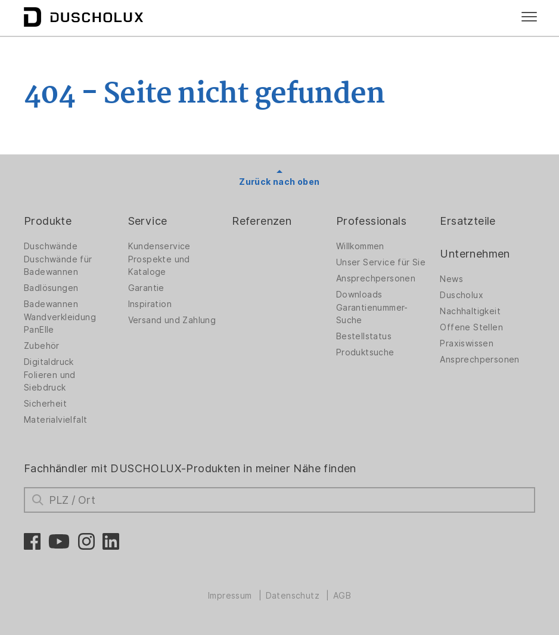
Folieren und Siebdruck (50, 381)
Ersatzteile (467, 221)
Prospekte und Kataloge (159, 266)
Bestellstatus (364, 336)
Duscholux (461, 295)
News (451, 279)
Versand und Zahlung (172, 320)
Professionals (371, 221)
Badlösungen (51, 288)
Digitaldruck (49, 362)
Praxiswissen (466, 343)
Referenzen (261, 221)
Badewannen (51, 304)
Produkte (48, 221)
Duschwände (50, 246)
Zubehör (42, 346)
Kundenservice (159, 246)
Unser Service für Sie (381, 262)
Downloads (359, 294)
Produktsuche (365, 352)
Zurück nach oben (279, 182)
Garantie (146, 288)
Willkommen (360, 246)
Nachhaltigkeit (470, 311)
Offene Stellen (471, 327)
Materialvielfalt (55, 420)
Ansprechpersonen (375, 278)
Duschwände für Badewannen (58, 266)
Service (147, 221)
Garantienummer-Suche (372, 314)
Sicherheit (45, 403)
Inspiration (150, 304)
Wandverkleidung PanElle (60, 323)
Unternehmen (475, 253)
